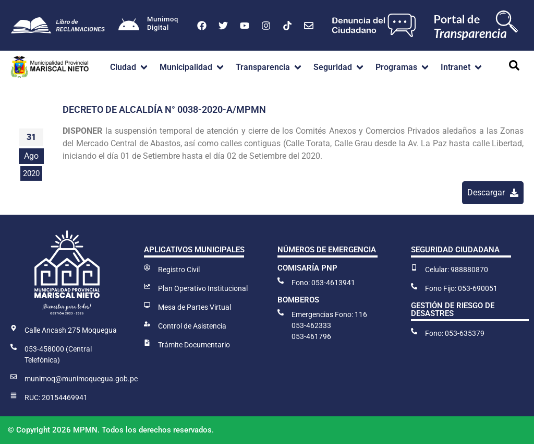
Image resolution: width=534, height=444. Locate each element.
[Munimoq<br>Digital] (128, 25)
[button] (129, 67)
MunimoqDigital (162, 23)
